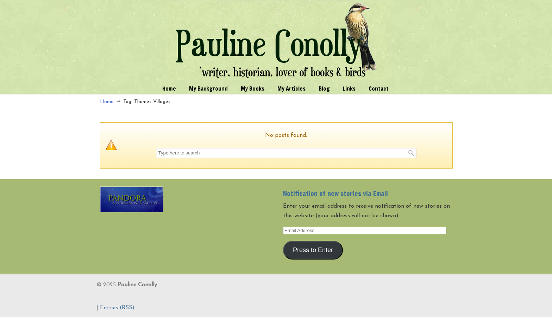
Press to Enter (313, 250)
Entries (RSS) (117, 308)
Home (107, 101)
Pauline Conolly (276, 41)
